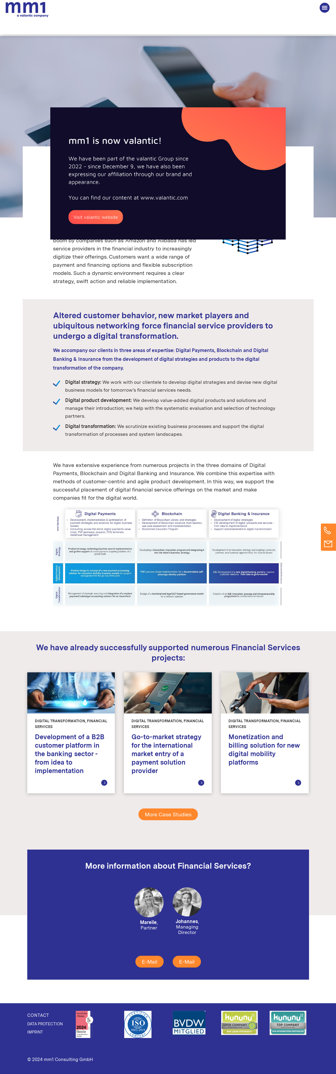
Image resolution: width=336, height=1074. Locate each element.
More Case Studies (168, 814)
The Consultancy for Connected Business (27, 9)
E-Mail (149, 961)
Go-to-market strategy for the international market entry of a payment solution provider (166, 754)
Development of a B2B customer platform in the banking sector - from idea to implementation (69, 754)
